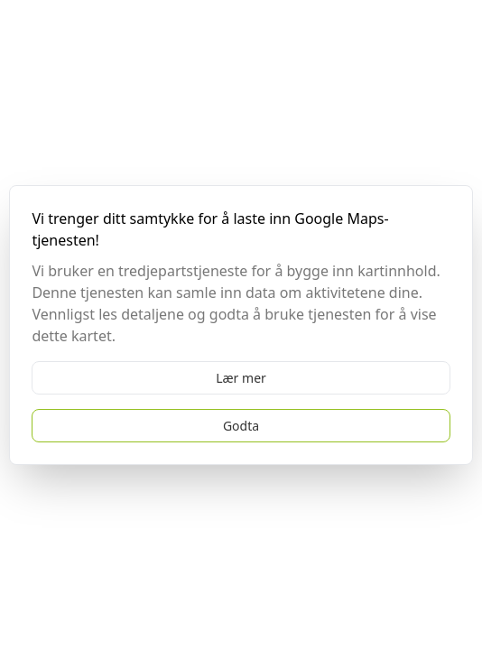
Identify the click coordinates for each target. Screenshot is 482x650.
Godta (241, 425)
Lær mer (241, 377)
